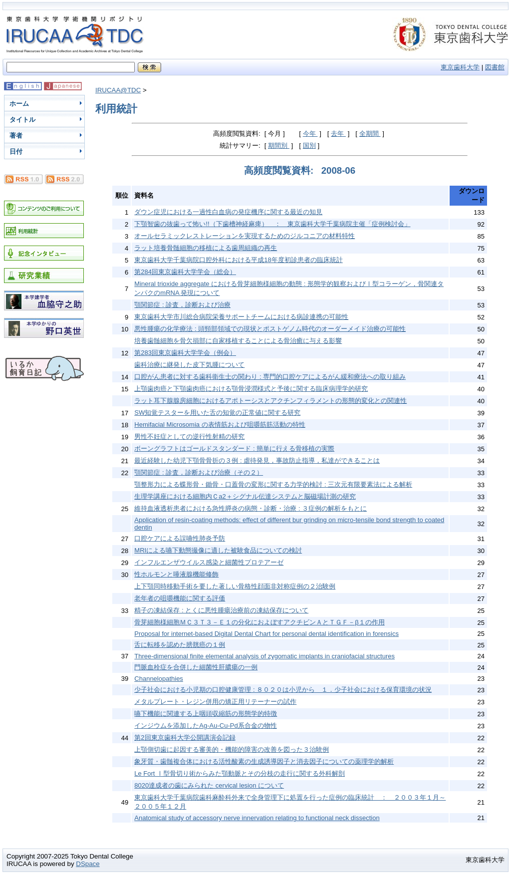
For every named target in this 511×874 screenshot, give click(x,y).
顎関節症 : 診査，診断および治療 (182, 304)
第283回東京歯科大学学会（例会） (185, 352)
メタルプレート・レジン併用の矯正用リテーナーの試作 (215, 701)
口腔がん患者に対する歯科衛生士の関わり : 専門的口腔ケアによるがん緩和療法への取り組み (270, 376)
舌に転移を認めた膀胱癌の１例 (179, 644)
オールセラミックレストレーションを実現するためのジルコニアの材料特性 (244, 236)
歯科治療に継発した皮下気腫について (189, 364)
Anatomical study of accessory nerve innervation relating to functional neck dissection (256, 818)
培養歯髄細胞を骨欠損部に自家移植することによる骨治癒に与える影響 (238, 340)
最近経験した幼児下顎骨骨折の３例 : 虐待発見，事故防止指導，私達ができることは (257, 460)
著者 (15, 135)
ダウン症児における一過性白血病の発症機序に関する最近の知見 (228, 212)
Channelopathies (158, 678)
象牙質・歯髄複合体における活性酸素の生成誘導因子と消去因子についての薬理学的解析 (264, 761)
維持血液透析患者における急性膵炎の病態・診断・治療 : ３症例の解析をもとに (250, 508)
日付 (15, 151)
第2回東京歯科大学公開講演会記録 (184, 737)
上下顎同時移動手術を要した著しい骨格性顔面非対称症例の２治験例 (234, 586)
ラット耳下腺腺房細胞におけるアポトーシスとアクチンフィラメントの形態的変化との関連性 (270, 400)
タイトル (22, 119)
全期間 (370, 133)
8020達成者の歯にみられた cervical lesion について (209, 785)
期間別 (278, 145)
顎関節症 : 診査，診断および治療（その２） (198, 472)
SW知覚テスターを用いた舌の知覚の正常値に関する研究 (217, 412)
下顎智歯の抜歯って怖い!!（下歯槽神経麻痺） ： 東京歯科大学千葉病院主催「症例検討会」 (272, 224)
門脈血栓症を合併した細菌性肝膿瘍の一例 (195, 667)
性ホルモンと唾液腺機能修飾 (176, 574)
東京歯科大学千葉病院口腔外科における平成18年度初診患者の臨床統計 (238, 260)
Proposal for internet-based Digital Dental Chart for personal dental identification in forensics (266, 633)
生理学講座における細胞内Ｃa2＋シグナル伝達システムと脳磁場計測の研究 (244, 496)
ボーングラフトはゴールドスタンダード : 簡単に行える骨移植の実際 (234, 448)
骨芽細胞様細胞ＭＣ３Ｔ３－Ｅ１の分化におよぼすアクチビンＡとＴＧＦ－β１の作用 (259, 622)
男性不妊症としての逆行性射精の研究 (189, 436)
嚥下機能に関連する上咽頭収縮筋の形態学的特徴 (205, 713)
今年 (310, 133)
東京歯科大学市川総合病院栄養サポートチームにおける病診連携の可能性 (241, 316)
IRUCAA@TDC (118, 90)
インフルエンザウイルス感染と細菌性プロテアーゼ (208, 562)
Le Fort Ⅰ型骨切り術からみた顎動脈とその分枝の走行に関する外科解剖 (239, 773)
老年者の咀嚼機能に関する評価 (179, 598)
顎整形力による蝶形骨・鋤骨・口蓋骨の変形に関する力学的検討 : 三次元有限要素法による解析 (273, 484)
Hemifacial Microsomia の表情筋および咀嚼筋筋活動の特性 (219, 424)
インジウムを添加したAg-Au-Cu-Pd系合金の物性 (205, 725)
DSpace (87, 864)
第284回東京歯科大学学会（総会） (185, 272)
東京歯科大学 (460, 67)
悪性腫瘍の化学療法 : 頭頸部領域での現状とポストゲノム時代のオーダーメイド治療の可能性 (270, 328)
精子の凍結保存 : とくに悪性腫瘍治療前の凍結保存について (221, 610)
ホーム (19, 103)
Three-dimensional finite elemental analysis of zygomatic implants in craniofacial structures (264, 656)
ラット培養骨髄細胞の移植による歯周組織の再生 (205, 248)
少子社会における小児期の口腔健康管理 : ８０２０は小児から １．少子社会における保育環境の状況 (283, 689)
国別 (309, 145)
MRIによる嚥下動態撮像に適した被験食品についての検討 (218, 550)
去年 (338, 133)
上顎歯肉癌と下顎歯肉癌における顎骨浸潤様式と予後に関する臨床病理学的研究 (251, 388)
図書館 (495, 67)
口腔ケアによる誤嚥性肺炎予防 (179, 538)
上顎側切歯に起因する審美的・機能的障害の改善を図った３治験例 (231, 749)
